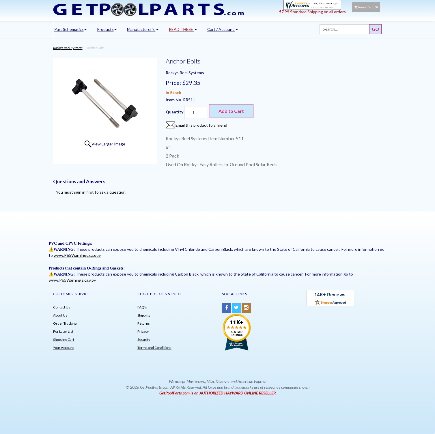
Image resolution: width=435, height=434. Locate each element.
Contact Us (61, 307)
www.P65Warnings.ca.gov (77, 255)
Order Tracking (64, 323)
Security (143, 339)
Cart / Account (222, 29)
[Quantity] (195, 112)
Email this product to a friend (201, 125)
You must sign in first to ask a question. (91, 192)
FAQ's (142, 307)
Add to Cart (231, 111)
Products (107, 29)
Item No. (174, 99)
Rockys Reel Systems (68, 48)
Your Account (63, 347)
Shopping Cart (63, 339)
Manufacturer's (142, 29)
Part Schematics (70, 29)
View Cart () (366, 7)
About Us (60, 315)
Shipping (143, 315)
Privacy (143, 331)
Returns (143, 323)
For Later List (63, 331)
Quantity (174, 111)
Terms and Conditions (154, 347)
